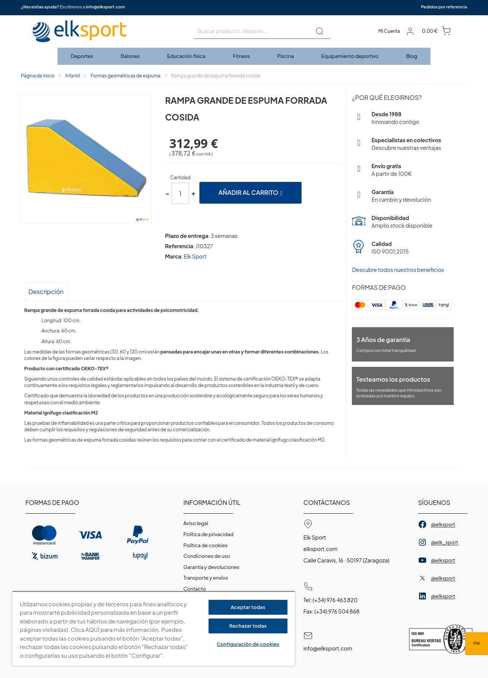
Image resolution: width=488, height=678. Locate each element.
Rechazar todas (248, 626)
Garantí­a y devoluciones (211, 567)
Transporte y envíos (205, 578)
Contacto (194, 589)
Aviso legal (195, 523)
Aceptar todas (248, 607)
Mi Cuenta (389, 31)
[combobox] (262, 31)
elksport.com (320, 548)
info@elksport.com (105, 6)
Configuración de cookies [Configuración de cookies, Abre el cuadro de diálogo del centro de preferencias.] (248, 644)
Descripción (46, 292)
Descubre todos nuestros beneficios (398, 269)
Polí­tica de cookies (205, 545)
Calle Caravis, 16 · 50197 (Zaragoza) (346, 560)
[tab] (46, 291)
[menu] (244, 56)
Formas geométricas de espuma (126, 76)
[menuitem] (83, 56)
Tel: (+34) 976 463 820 (330, 599)
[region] (153, 628)
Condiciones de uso (206, 556)
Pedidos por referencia (444, 6)
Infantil (72, 76)
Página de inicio (38, 76)
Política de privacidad (208, 534)
